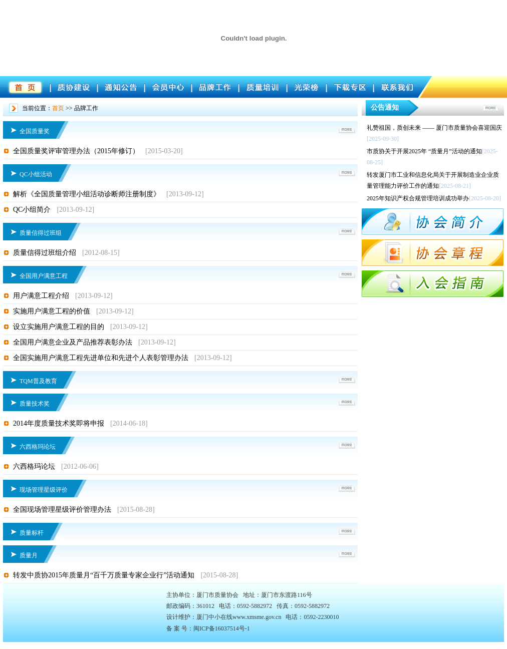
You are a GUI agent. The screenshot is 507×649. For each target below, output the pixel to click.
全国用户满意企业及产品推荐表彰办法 (72, 342)
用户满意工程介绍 (41, 295)
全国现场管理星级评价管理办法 (62, 509)
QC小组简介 (32, 209)
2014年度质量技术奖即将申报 (58, 423)
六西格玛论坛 (34, 466)
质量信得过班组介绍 (44, 252)
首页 (58, 108)
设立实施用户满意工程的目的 (58, 327)
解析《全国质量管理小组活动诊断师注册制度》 (86, 194)
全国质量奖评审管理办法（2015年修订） (76, 151)
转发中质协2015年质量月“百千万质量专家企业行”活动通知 (103, 575)
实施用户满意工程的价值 (51, 311)
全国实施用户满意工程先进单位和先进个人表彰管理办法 (100, 358)
